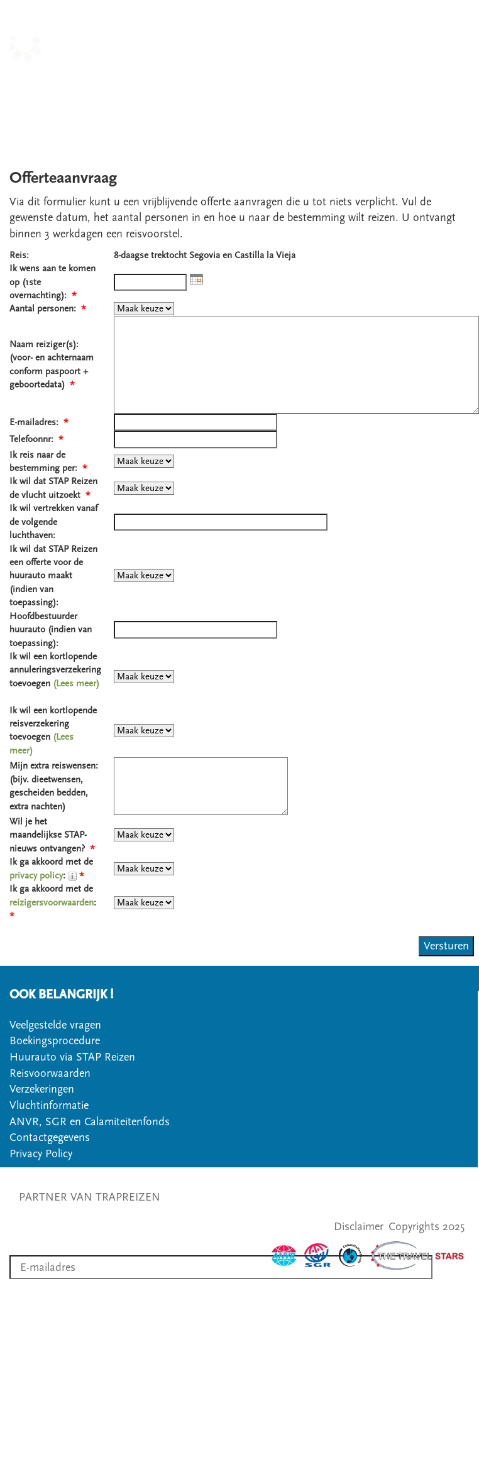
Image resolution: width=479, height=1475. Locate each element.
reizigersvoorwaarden (51, 902)
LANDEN (224, 81)
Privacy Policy (40, 1153)
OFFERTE (311, 97)
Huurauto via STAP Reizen (72, 1057)
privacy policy (36, 875)
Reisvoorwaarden (50, 1073)
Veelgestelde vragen (55, 1025)
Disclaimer (358, 1226)
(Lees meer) (76, 683)
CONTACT (254, 97)
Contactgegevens (49, 1137)
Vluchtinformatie (49, 1105)
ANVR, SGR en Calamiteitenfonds (89, 1121)
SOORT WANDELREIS (310, 81)
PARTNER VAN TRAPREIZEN (89, 1197)
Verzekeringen (41, 1089)
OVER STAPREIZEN (422, 81)
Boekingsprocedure (54, 1040)
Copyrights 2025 (426, 1226)
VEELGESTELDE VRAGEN (407, 97)
